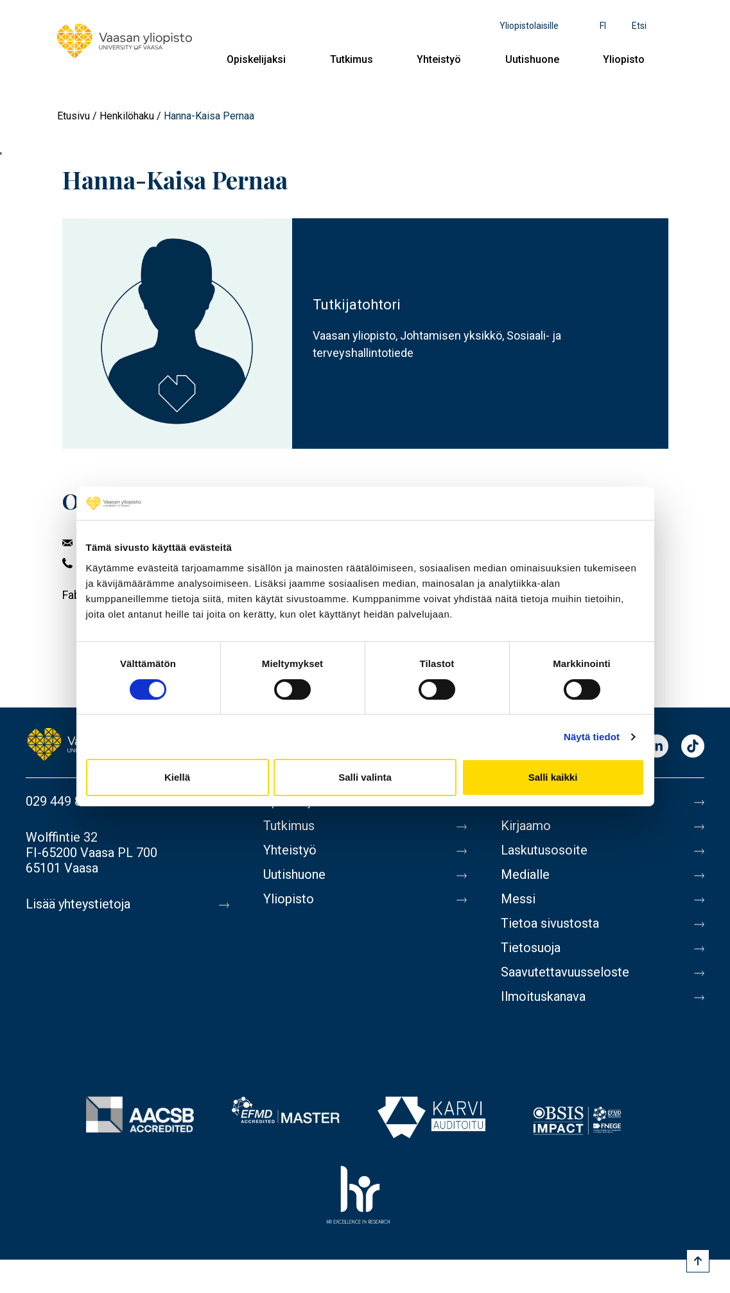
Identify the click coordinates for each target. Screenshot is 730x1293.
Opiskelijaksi (256, 59)
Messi (518, 899)
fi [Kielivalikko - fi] (603, 26)
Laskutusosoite (544, 850)
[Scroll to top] (697, 1260)
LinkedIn (656, 746)
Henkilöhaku (127, 116)
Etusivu (73, 116)
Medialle (525, 874)
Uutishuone (532, 59)
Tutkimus (351, 59)
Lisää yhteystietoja (78, 904)
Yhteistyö (439, 59)
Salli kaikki (553, 777)
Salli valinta (365, 777)
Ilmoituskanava (543, 996)
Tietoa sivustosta (550, 923)
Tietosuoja (531, 947)
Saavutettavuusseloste (565, 972)
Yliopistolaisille (529, 26)
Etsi (639, 26)
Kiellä (177, 777)
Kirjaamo (526, 825)
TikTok (692, 746)
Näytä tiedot (592, 736)
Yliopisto (624, 59)
